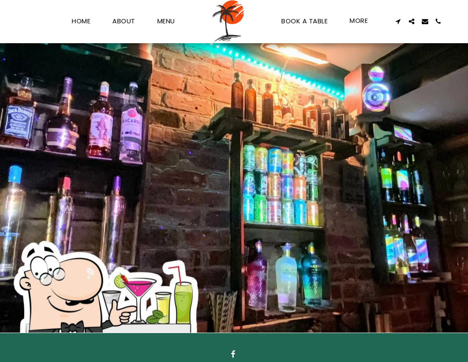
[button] (398, 21)
